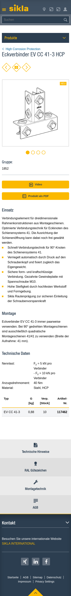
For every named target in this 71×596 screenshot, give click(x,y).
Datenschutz (54, 577)
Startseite (13, 577)
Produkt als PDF (35, 196)
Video (35, 185)
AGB (26, 577)
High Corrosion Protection (21, 49)
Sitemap (37, 577)
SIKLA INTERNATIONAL (18, 543)
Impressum (24, 581)
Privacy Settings (44, 581)
